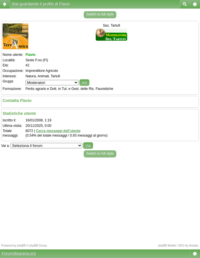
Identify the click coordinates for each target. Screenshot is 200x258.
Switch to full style (99, 14)
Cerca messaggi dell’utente (58, 131)
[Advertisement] (100, 199)
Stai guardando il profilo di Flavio (41, 4)
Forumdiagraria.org (19, 253)
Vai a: (5, 146)
